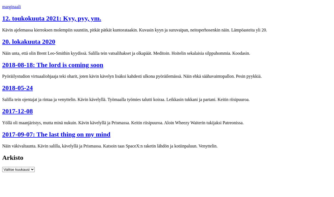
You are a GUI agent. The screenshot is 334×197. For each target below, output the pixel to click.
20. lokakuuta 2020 (28, 41)
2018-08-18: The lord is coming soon (52, 64)
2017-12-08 (17, 111)
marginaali (11, 6)
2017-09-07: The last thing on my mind (56, 134)
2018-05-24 (17, 87)
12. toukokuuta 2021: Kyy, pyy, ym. (51, 18)
